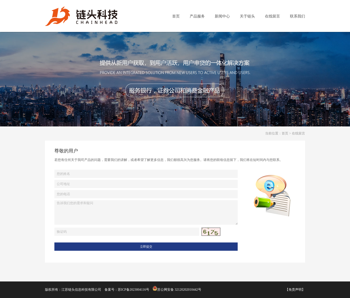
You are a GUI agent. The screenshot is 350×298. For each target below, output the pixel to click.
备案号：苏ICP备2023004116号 (127, 289)
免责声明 (295, 289)
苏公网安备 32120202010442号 (177, 289)
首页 (285, 133)
